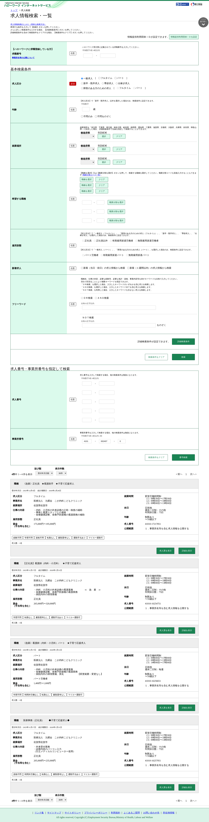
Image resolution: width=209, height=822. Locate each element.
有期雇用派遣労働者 (121, 241)
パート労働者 (90, 255)
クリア (119, 136)
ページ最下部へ (203, 22)
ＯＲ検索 (87, 298)
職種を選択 (87, 179)
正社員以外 (101, 241)
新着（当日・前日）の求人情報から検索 (103, 268)
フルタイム (105, 78)
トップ (14, 10)
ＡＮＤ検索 (102, 298)
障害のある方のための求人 (96, 88)
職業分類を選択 (116, 202)
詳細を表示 (187, 551)
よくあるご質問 (132, 813)
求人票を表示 (165, 551)
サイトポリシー (73, 813)
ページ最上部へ (203, 812)
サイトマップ (54, 813)
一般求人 (87, 78)
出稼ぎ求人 (123, 83)
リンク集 (39, 813)
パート (119, 78)
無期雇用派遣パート (137, 255)
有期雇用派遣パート (112, 255)
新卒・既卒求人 (90, 83)
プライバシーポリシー (95, 813)
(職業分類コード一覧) (91, 175)
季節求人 (107, 83)
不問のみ (87, 116)
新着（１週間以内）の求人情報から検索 (149, 268)
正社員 (86, 241)
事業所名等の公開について (23, 58)
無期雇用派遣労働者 (147, 241)
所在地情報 (168, 813)
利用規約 (115, 813)
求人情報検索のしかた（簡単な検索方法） (28, 25)
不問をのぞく (103, 116)
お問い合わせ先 (151, 813)
